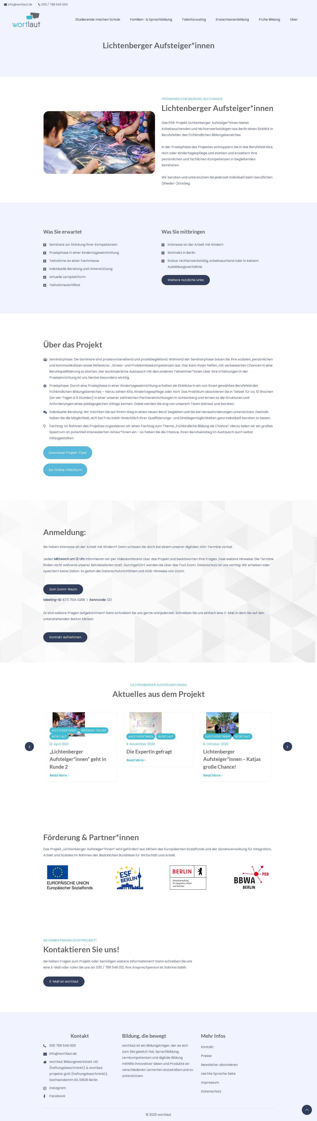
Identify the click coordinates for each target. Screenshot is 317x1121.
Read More (59, 775)
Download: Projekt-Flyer (68, 452)
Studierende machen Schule (97, 19)
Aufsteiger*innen (64, 730)
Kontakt (207, 1047)
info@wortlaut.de (18, 4)
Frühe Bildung (269, 19)
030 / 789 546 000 (53, 4)
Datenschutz (211, 1091)
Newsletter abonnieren (219, 1064)
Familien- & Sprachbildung (151, 19)
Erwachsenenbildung (232, 19)
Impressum (210, 1082)
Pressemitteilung (93, 730)
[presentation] (29, 746)
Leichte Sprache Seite (218, 1073)
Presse (206, 1056)
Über (294, 19)
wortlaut (59, 736)
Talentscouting (194, 19)
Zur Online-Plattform (65, 470)
